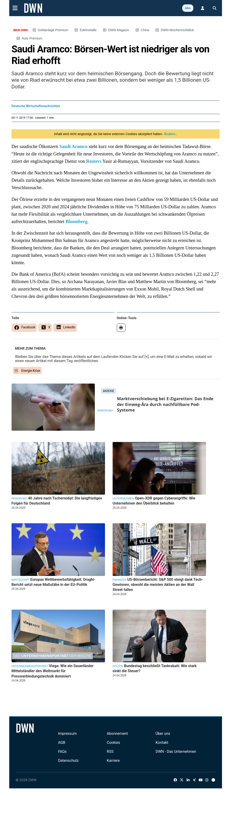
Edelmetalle (88, 30)
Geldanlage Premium (53, 30)
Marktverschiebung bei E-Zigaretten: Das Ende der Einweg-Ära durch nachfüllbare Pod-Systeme (165, 404)
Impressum (67, 733)
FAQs (62, 751)
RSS (110, 751)
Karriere (113, 760)
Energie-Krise (30, 370)
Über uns (163, 733)
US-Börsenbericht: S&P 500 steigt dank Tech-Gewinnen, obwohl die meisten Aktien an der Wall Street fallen (158, 584)
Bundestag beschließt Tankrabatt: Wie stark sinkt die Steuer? (155, 668)
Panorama (105, 410)
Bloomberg (76, 221)
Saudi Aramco (73, 146)
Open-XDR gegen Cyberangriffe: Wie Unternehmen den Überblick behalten (154, 500)
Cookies (113, 742)
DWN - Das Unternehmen (176, 751)
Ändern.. (170, 134)
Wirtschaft (21, 579)
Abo (188, 8)
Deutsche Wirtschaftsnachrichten (36, 106)
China (145, 30)
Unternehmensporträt (30, 666)
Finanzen (119, 579)
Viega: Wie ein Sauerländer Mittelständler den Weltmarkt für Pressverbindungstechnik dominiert (53, 671)
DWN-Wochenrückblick (177, 30)
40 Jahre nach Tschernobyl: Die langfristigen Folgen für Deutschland (57, 500)
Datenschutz (68, 760)
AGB (61, 742)
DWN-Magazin (118, 30)
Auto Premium (32, 38)
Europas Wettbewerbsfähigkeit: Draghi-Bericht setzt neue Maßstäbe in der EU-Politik (53, 582)
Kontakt (162, 742)
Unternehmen (123, 498)
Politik (118, 666)
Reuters (94, 161)
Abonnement (117, 733)
